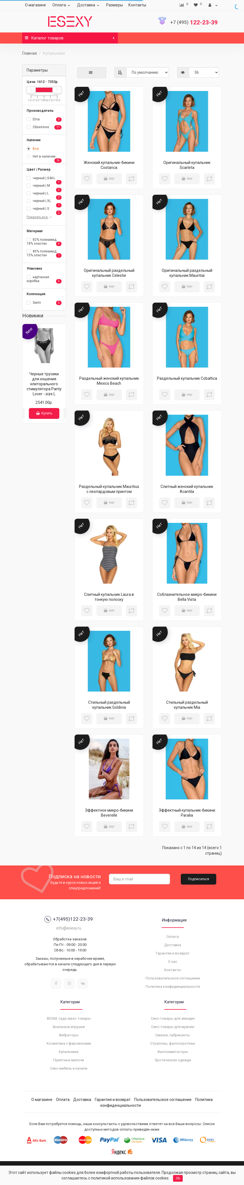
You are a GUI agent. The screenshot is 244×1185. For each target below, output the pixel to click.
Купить (44, 413)
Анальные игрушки (69, 1027)
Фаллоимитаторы (172, 1052)
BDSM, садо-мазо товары (69, 1018)
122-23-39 (194, 22)
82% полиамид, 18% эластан (44, 242)
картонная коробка (44, 279)
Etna (44, 119)
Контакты (137, 5)
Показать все (40, 217)
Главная (29, 53)
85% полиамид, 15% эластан (44, 253)
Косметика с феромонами (69, 1043)
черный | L (44, 193)
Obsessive (44, 127)
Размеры (114, 5)
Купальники (68, 1052)
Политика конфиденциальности (173, 986)
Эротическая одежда (172, 1060)
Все (33, 149)
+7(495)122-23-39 (68, 919)
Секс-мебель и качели (68, 1068)
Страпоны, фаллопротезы (172, 1043)
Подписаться (198, 879)
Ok (178, 1178)
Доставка (89, 5)
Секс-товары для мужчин (172, 1027)
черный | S (44, 209)
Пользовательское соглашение (173, 978)
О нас (172, 961)
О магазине (35, 5)
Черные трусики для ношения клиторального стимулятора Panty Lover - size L (44, 384)
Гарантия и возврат (173, 953)
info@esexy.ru (68, 928)
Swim (44, 303)
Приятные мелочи (68, 1060)
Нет (109, 179)
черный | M (44, 186)
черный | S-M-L (44, 178)
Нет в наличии (44, 157)
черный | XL (44, 201)
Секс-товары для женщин (173, 1018)
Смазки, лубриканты (172, 1035)
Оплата (62, 5)
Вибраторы (68, 1035)
